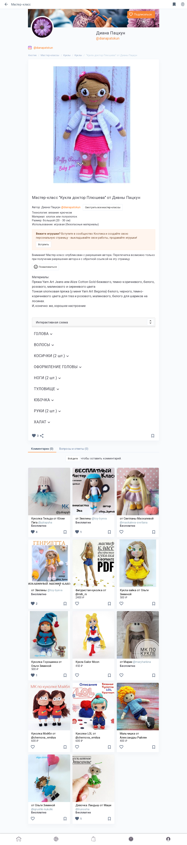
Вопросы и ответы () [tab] (73, 448)
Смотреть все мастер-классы (102, 207)
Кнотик (32, 55)
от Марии (135, 662)
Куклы (67, 55)
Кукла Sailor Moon (87, 662)
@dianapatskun (107, 38)
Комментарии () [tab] (42, 448)
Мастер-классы (50, 55)
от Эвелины (91, 518)
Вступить (43, 244)
